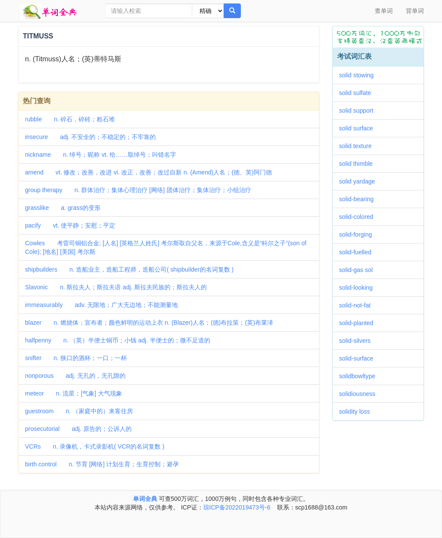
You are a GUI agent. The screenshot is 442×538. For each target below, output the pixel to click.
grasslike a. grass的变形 (63, 207)
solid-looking (359, 287)
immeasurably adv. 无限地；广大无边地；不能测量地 (101, 304)
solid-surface (359, 358)
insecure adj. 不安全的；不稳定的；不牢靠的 (90, 136)
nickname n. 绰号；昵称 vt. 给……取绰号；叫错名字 (100, 154)
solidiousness (360, 393)
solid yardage (360, 181)
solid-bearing (359, 199)
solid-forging (358, 234)
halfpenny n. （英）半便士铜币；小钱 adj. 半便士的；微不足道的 (117, 340)
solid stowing (359, 75)
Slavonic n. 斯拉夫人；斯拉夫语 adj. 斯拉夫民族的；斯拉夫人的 (116, 287)
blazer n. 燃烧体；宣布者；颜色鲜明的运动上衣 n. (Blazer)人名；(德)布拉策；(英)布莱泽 (149, 322)
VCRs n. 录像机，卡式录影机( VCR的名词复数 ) (94, 446)
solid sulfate (358, 92)
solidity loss (357, 411)
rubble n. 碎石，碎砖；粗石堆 (70, 119)
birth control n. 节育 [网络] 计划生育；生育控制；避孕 (102, 464)
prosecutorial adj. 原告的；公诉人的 (78, 428)
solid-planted (359, 323)
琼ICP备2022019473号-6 (237, 507)
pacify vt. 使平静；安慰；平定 (70, 225)
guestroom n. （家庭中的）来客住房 (79, 411)
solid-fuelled (358, 252)
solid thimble (359, 163)
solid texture (358, 145)
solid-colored (359, 216)
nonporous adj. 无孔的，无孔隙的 (75, 375)
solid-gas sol (359, 269)
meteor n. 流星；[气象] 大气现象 (73, 393)
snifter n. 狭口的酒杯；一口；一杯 (76, 357)
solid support (359, 110)
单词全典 (145, 498)
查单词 (384, 10)
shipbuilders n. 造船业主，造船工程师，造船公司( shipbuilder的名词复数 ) (129, 269)
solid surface (359, 128)
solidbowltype (360, 376)
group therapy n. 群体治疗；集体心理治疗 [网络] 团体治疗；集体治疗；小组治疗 (138, 190)
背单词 (415, 10)
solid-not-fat (358, 305)
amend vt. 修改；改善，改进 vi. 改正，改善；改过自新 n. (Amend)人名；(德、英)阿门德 (148, 172)
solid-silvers (358, 340)
